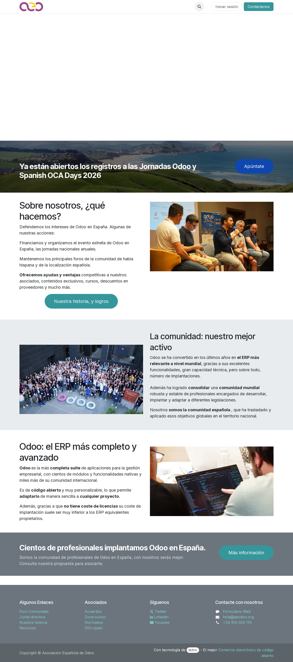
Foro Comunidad (33, 611)
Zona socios (95, 617)
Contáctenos (259, 6)
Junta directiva (32, 617)
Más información (246, 552)
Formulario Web (237, 611)
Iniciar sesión (226, 6)
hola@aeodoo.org (238, 617)
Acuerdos (93, 611)
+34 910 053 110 (237, 622)
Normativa (94, 622)
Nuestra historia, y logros (81, 301)
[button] (199, 6)
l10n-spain (94, 628)
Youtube (159, 622)
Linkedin (159, 617)
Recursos (27, 628)
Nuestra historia (33, 622)
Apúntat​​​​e (254, 166)
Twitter (158, 611)
